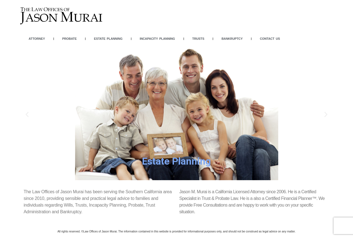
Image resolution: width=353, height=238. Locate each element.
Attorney (37, 38)
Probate (69, 38)
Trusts (198, 38)
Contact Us (270, 38)
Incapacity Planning (157, 38)
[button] (171, 176)
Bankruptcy (232, 38)
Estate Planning (108, 38)
